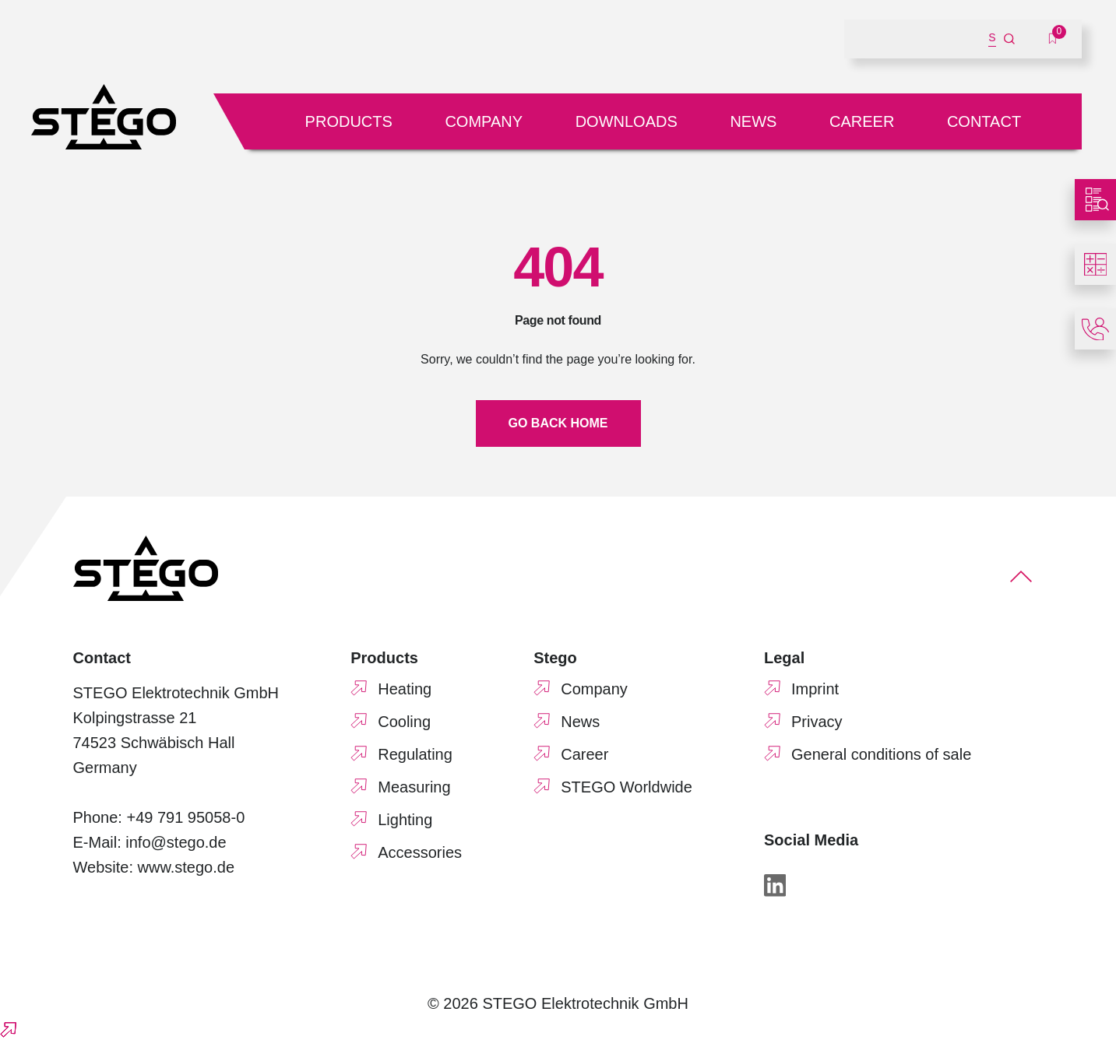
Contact (984, 121)
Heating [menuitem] (404, 688)
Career (861, 121)
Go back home (558, 423)
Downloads (627, 121)
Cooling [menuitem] (404, 721)
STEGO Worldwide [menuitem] (626, 787)
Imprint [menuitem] (815, 688)
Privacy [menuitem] (817, 721)
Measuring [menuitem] (414, 787)
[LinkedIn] (775, 885)
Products (349, 121)
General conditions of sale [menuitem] (881, 754)
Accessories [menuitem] (420, 852)
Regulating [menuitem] (415, 754)
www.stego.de (186, 867)
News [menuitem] (580, 721)
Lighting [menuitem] (405, 819)
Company (484, 121)
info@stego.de (175, 842)
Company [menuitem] (594, 688)
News (753, 121)
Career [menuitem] (584, 754)
